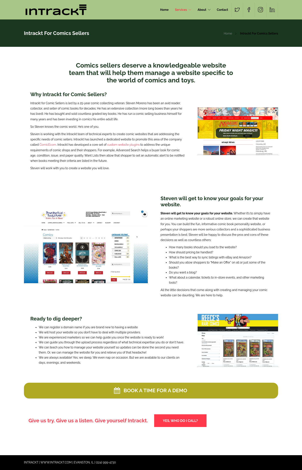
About (202, 9)
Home (164, 9)
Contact (222, 9)
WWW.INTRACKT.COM (56, 462)
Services (181, 9)
